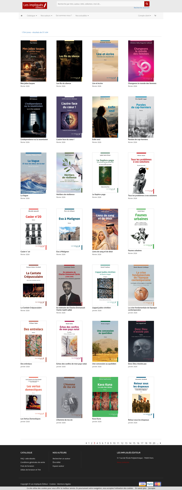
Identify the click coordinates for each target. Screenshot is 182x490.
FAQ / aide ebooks (28, 458)
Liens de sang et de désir (102, 252)
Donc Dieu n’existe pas (137, 364)
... (157, 443)
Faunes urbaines (135, 251)
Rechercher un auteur (61, 458)
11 (118, 443)
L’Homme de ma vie (64, 420)
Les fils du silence (63, 83)
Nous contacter (123, 462)
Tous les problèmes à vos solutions (142, 196)
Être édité (56, 462)
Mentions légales (64, 484)
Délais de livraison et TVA (31, 470)
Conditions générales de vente (33, 462)
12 (122, 443)
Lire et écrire (97, 83)
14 (130, 443)
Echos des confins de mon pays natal (71, 364)
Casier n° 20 (25, 252)
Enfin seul (96, 139)
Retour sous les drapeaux (138, 420)
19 (150, 443)
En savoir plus (140, 488)
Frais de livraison (27, 466)
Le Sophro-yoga (98, 194)
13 (126, 443)
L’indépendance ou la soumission (34, 139)
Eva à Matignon (62, 252)
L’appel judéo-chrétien (101, 308)
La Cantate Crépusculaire (31, 308)
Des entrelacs (26, 364)
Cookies (52, 484)
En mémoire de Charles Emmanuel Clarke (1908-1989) (70, 309)
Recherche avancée (141, 7)
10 (114, 443)
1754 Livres (26, 32)
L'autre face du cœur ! (65, 139)
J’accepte (151, 488)
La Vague (24, 196)
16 (138, 443)
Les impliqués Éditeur (39, 484)
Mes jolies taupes (28, 83)
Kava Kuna (96, 419)
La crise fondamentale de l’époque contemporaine (142, 309)
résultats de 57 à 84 (40, 32)
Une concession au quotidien (104, 364)
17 (142, 443)
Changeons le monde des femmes (142, 83)
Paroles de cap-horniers (138, 139)
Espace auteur (58, 466)
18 (146, 443)
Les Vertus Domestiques (31, 419)
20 (154, 443)
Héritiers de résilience (65, 194)
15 (134, 443)
